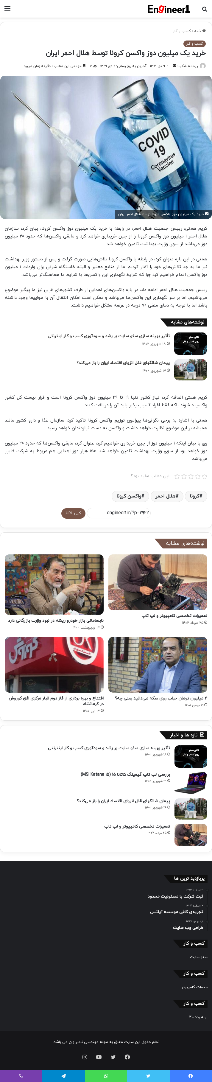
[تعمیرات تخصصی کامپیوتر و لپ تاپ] (157, 582)
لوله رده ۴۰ (198, 1017)
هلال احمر (165, 496)
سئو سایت (199, 957)
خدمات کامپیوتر (195, 987)
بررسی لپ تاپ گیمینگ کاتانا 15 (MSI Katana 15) (125, 775)
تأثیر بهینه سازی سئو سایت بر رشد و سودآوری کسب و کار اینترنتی (109, 336)
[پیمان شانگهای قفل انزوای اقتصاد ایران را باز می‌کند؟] (190, 369)
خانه (200, 31)
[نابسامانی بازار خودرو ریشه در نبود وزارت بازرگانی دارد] (54, 584)
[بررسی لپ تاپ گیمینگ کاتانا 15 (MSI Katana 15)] (190, 783)
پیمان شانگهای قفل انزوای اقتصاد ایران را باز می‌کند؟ (123, 363)
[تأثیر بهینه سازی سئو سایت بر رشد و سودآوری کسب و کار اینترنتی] (190, 343)
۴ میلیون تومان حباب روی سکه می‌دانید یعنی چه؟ (161, 698)
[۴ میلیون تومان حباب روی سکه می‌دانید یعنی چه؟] (157, 665)
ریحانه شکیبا (187, 66)
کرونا (194, 496)
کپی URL (73, 513)
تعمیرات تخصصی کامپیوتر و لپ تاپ (174, 616)
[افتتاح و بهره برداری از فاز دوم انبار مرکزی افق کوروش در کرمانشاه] (54, 665)
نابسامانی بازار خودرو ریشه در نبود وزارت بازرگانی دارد (56, 621)
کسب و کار (182, 31)
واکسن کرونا (128, 496)
